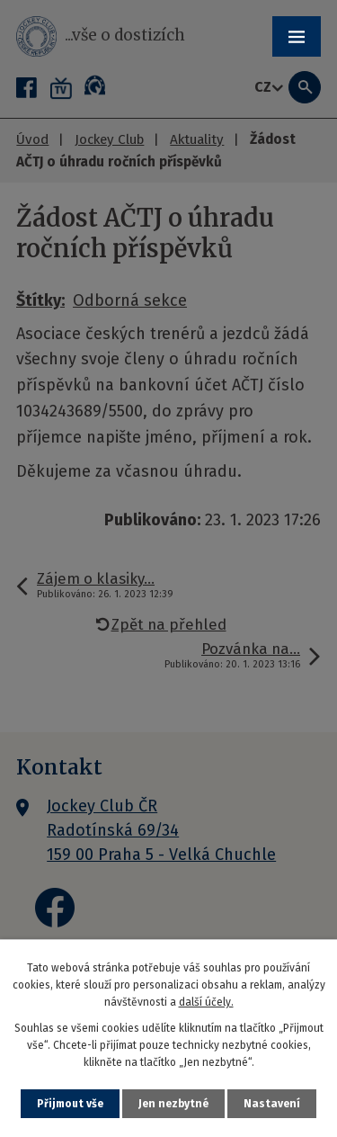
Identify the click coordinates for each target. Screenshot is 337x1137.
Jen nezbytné (173, 1103)
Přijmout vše (70, 1103)
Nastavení (272, 1103)
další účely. (206, 1002)
